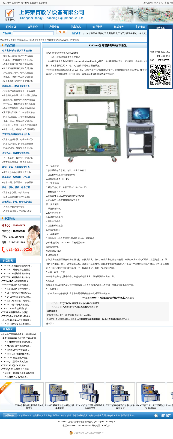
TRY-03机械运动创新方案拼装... (17, 316)
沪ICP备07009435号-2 (104, 421)
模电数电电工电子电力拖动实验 (18, 64)
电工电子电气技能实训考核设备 (18, 60)
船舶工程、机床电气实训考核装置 (19, 99)
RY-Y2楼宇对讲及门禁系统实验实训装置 (121, 405)
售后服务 (119, 26)
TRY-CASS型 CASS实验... (14, 365)
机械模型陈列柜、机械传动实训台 (19, 108)
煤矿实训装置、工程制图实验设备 (19, 116)
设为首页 (158, 2)
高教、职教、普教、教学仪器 (16, 187)
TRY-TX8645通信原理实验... (15, 308)
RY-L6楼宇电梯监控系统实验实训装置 (30, 405)
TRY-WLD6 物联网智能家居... (16, 281)
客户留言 (140, 26)
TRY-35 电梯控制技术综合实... (16, 293)
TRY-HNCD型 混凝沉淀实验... (16, 354)
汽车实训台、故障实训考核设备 (18, 148)
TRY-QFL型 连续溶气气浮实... (16, 369)
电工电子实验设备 (124, 33)
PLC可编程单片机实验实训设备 (18, 68)
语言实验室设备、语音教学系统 (18, 162)
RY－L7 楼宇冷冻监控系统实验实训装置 (60, 405)
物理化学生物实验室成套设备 (17, 172)
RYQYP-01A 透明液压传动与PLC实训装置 (79, 303)
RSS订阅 (106, 425)
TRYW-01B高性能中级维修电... (17, 265)
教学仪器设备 (127, 415)
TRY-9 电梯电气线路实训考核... (17, 342)
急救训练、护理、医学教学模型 (17, 201)
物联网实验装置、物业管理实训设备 (20, 95)
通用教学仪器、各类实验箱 (16, 192)
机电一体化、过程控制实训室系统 (19, 129)
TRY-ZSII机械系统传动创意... (16, 312)
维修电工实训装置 (106, 33)
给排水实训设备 (90, 33)
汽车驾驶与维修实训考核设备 (16, 134)
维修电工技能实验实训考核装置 (18, 55)
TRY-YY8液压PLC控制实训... (16, 285)
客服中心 (169, 2)
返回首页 (166, 415)
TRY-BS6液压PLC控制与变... (16, 289)
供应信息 (76, 26)
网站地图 (96, 425)
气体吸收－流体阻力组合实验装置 (18, 373)
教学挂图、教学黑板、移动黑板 (18, 182)
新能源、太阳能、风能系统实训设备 (20, 125)
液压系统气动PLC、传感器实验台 (19, 112)
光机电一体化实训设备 (99, 415)
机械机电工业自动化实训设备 (31, 40)
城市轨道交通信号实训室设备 (17, 197)
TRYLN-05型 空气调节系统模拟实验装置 (79, 307)
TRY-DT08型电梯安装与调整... (16, 297)
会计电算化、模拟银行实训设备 (18, 158)
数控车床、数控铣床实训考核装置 (19, 104)
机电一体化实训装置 (142, 33)
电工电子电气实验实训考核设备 (17, 50)
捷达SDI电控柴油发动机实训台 (16, 320)
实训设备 (60, 61)
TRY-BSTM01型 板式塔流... (15, 377)
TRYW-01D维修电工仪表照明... (17, 269)
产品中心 (54, 26)
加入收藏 (148, 2)
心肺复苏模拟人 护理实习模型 (17, 211)
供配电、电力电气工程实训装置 (18, 77)
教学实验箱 (66, 415)
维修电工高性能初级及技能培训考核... (20, 334)
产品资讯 (8, 260)
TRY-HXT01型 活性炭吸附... (15, 350)
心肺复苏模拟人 (80, 415)
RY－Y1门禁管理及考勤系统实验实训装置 (91, 405)
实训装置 (74, 53)
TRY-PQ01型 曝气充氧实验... (16, 361)
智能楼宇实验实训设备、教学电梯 (63, 40)
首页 (13, 40)
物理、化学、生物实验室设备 (16, 167)
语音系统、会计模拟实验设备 (16, 153)
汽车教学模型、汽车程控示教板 (18, 144)
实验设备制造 (25, 415)
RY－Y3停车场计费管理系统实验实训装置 (151, 405)
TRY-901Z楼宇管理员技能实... (16, 304)
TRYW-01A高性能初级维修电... (17, 277)
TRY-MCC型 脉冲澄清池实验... (16, 346)
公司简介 (33, 26)
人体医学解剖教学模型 (14, 207)
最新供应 (8, 329)
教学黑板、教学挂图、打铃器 (16, 177)
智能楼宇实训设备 (41, 415)
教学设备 (115, 415)
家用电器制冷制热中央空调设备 (18, 81)
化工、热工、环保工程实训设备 (18, 121)
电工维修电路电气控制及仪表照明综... (20, 338)
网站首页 (11, 26)
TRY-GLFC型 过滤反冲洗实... (16, 357)
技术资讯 (97, 26)
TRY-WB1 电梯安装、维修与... (16, 301)
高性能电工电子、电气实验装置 (18, 72)
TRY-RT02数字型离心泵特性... (16, 324)
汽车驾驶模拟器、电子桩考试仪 (18, 139)
